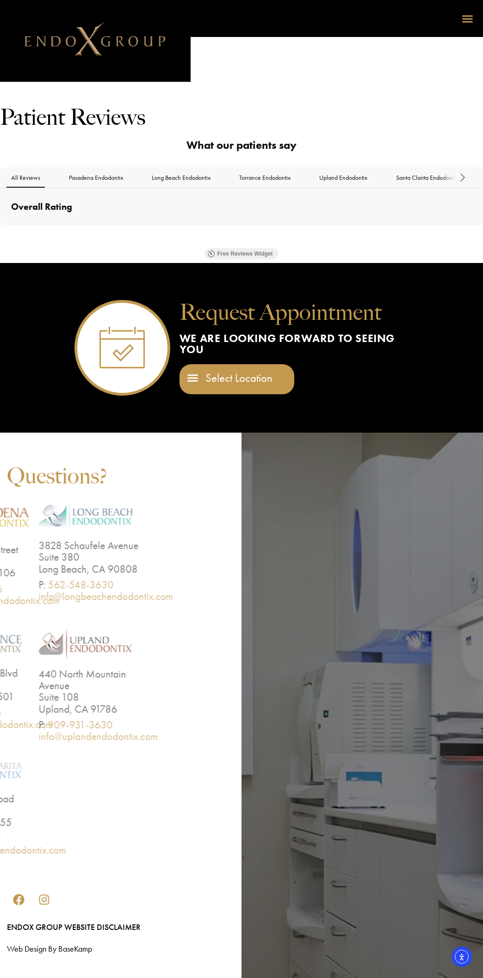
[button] (468, 18)
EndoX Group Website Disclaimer (74, 927)
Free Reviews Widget (240, 253)
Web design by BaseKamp (49, 948)
